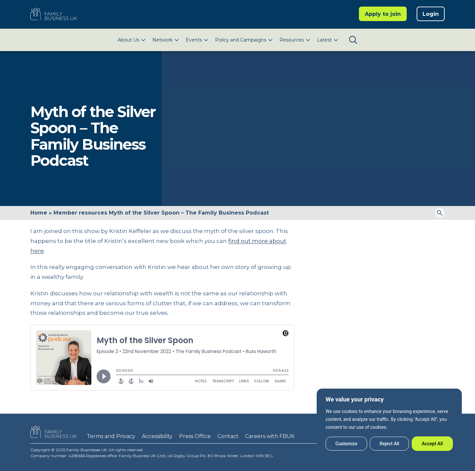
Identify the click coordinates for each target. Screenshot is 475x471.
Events (194, 40)
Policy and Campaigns (240, 40)
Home (38, 213)
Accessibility (157, 436)
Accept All (432, 443)
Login (431, 14)
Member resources (80, 213)
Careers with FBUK (270, 436)
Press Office (195, 436)
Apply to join (383, 14)
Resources (291, 40)
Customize (346, 443)
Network (162, 40)
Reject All (389, 443)
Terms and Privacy (111, 436)
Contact (227, 436)
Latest (324, 40)
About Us (128, 40)
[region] (389, 423)
